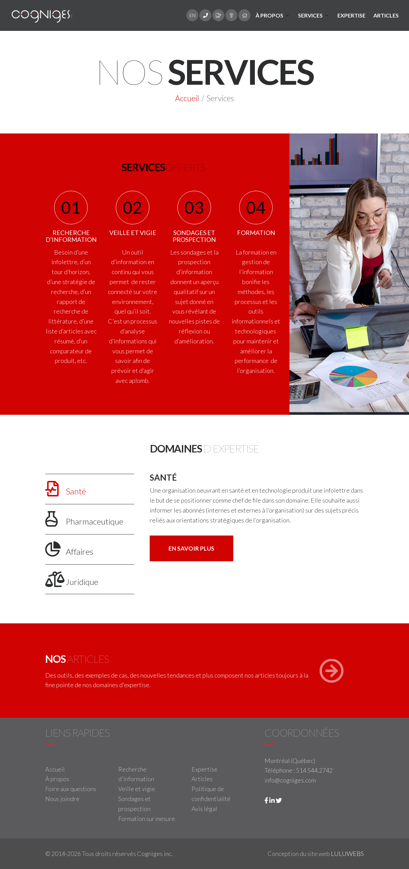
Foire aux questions (70, 788)
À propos (269, 15)
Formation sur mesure (146, 818)
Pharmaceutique (84, 519)
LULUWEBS (347, 853)
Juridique (71, 579)
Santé (65, 488)
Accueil (187, 98)
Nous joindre (62, 798)
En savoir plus (191, 548)
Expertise (351, 15)
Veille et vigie (136, 788)
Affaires (69, 549)
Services (310, 15)
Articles (386, 15)
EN (192, 15)
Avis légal (204, 808)
